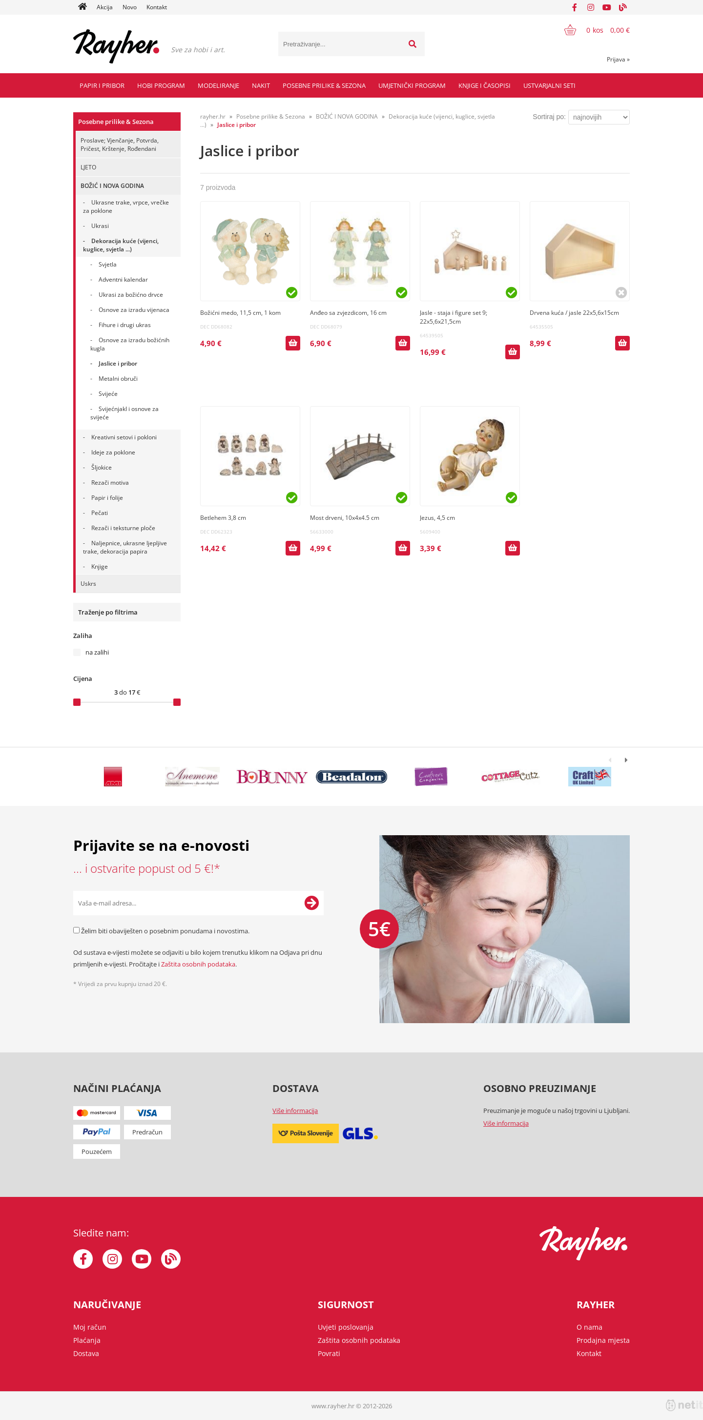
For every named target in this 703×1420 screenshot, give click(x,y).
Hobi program (161, 85)
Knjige (99, 566)
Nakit (261, 85)
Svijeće (108, 394)
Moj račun (89, 1327)
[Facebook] (574, 7)
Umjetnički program (412, 85)
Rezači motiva (110, 482)
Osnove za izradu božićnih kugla (129, 344)
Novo (130, 7)
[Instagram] (591, 7)
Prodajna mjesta (603, 1340)
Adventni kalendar (123, 279)
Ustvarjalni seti (549, 85)
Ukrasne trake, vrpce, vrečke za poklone (126, 206)
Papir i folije (107, 498)
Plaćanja (87, 1340)
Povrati (329, 1353)
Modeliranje (218, 85)
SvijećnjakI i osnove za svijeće (124, 413)
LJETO (88, 167)
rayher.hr (213, 116)
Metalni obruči (118, 378)
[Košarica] (591, 29)
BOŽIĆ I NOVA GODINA (112, 186)
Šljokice (101, 467)
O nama (589, 1327)
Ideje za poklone (113, 452)
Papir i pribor (102, 85)
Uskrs (88, 583)
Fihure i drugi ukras (125, 325)
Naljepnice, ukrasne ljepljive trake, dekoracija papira (125, 547)
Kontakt (156, 7)
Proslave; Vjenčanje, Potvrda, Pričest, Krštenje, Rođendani (120, 144)
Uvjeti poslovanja (345, 1327)
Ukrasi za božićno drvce (131, 294)
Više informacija (295, 1110)
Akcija (105, 7)
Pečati (99, 513)
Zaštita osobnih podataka (198, 964)
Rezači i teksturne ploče (123, 528)
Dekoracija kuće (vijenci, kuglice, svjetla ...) (121, 245)
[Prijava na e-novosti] (311, 903)
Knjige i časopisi (484, 85)
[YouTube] (607, 7)
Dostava (86, 1353)
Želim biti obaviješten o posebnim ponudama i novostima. (165, 930)
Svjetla (108, 264)
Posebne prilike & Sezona (324, 85)
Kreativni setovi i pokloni (124, 437)
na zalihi (97, 652)
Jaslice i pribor (118, 363)
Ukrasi (100, 226)
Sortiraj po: (549, 117)
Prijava (618, 59)
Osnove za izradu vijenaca (134, 310)
